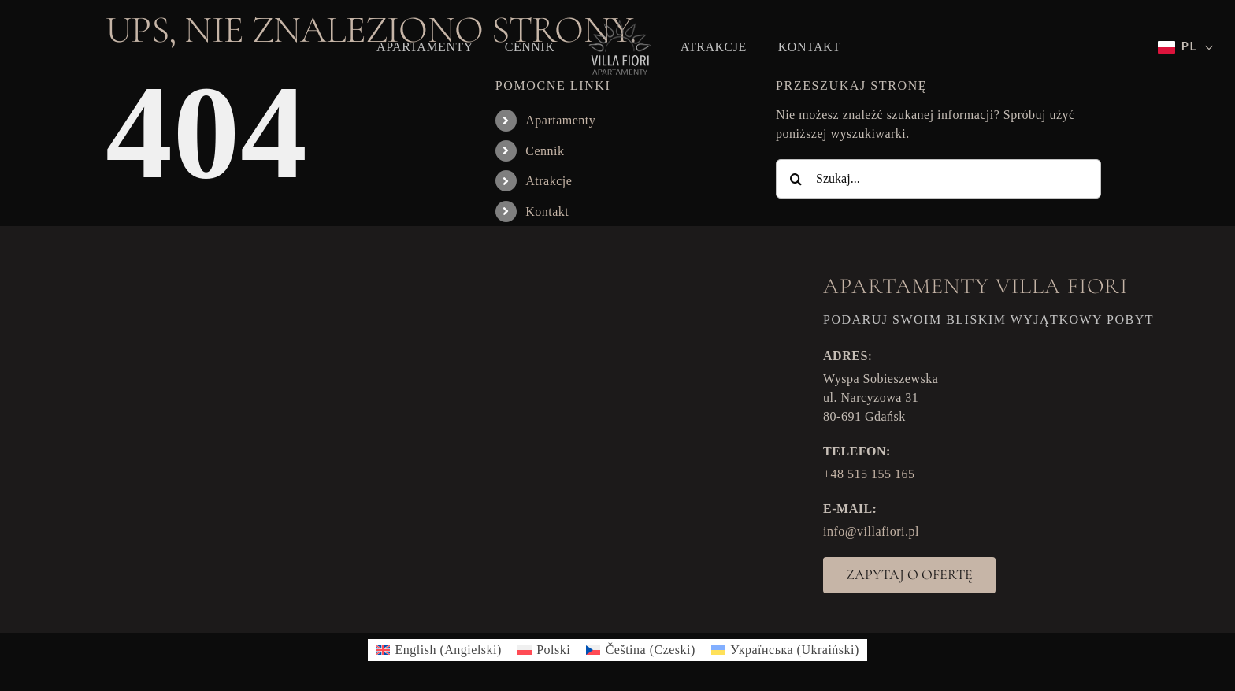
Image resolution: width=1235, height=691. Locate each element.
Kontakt (547, 211)
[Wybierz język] (1185, 47)
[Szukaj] (795, 179)
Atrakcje (548, 181)
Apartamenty (560, 120)
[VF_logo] (617, 24)
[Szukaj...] (938, 179)
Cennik (544, 151)
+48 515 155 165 (869, 474)
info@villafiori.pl (871, 531)
